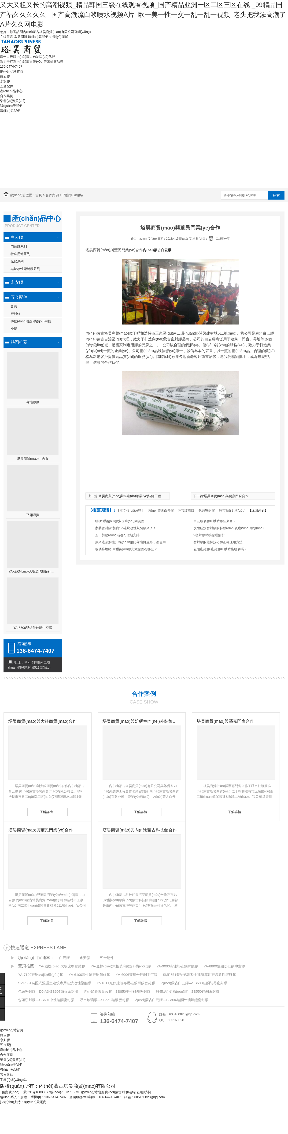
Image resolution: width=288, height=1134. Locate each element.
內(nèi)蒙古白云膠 (157, 250)
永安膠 (5, 81)
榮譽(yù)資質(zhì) (12, 101)
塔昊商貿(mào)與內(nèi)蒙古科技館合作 (140, 830)
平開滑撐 (32, 515)
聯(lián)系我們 (38, 37)
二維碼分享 (223, 238)
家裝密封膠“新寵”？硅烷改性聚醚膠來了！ (125, 528)
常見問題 (20, 37)
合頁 (14, 306)
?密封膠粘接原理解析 (209, 535)
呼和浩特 (128, 1092)
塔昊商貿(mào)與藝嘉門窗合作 (226, 496)
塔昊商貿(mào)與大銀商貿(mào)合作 (42, 721)
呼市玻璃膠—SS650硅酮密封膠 (104, 1000)
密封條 (15, 314)
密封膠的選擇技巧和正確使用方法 (218, 542)
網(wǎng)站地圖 (92, 1092)
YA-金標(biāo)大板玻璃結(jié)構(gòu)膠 (33, 571)
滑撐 (14, 329)
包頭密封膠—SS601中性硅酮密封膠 (46, 1000)
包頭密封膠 (207, 510)
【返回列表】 (258, 510)
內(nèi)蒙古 (113, 1092)
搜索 (276, 195)
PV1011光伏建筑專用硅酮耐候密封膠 (126, 983)
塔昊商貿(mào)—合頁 (33, 458)
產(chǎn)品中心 (11, 91)
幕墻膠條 (32, 402)
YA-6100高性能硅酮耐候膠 (89, 975)
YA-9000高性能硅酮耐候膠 (177, 966)
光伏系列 (17, 261)
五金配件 (6, 86)
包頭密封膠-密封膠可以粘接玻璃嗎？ (220, 549)
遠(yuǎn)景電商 (35, 1102)
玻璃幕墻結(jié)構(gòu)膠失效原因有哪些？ (126, 549)
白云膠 (5, 76)
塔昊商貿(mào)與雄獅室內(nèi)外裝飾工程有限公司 (142, 721)
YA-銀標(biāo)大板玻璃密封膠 (62, 966)
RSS (70, 1092)
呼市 (147, 1092)
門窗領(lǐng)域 (73, 195)
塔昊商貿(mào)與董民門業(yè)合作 (40, 830)
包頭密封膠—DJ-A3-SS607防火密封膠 (48, 991)
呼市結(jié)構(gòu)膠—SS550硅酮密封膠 (187, 991)
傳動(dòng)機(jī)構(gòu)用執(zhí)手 (36, 321)
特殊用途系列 (20, 254)
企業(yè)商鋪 (58, 37)
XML (77, 1092)
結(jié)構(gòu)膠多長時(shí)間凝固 (119, 521)
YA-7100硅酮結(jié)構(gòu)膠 (40, 975)
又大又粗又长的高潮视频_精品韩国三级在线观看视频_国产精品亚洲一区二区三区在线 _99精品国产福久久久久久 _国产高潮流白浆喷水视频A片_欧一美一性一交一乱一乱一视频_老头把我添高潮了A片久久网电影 (143, 14)
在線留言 (6, 37)
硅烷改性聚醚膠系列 (25, 269)
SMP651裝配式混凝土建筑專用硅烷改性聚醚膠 (54, 983)
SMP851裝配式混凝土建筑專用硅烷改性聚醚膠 (199, 975)
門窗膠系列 (19, 246)
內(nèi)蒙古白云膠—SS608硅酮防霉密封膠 (194, 983)
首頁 (38, 195)
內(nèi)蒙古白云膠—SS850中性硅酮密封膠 (117, 991)
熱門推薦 (19, 342)
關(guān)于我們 (11, 106)
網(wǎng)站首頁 (11, 71)
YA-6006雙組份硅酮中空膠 (136, 975)
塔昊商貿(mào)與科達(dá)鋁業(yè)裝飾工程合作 (133, 496)
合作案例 (6, 96)
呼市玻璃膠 (186, 510)
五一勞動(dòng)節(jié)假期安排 (117, 535)
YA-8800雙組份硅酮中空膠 (32, 628)
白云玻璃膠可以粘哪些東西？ (214, 521)
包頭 (139, 1092)
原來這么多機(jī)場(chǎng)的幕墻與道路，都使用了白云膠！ (132, 542)
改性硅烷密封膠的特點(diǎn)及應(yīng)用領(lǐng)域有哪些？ (230, 528)
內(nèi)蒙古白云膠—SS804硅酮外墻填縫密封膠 (171, 1000)
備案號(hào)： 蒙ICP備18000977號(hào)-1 (33, 1092)
